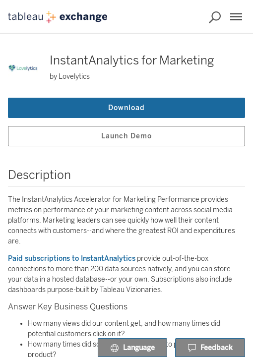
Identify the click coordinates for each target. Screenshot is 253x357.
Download (126, 108)
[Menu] (236, 17)
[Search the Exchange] (214, 17)
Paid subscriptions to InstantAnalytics (71, 258)
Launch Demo (126, 136)
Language (132, 348)
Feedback (210, 348)
